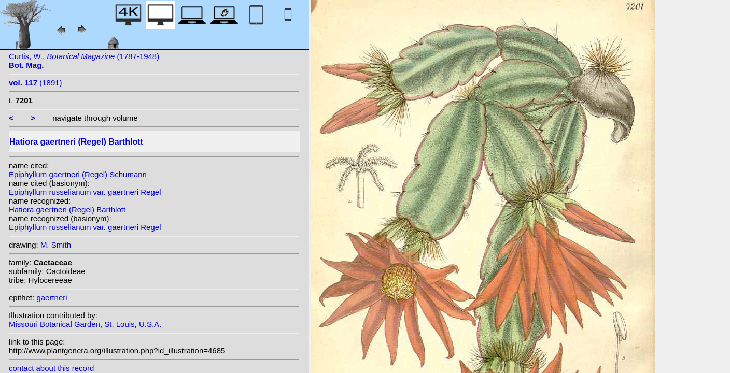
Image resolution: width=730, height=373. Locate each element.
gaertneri (51, 297)
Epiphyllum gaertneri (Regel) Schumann (78, 174)
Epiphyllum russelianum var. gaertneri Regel (85, 192)
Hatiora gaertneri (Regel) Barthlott (67, 209)
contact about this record (51, 368)
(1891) (35, 82)
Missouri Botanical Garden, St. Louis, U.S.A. (85, 324)
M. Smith (55, 244)
